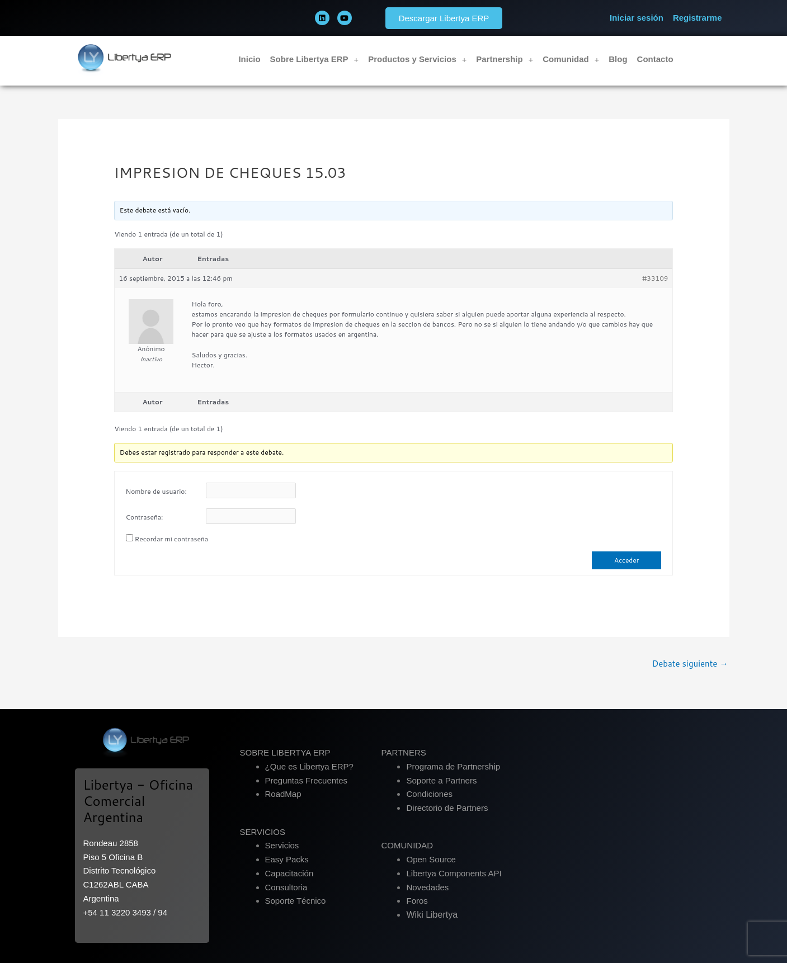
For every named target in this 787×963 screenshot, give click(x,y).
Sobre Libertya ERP (314, 59)
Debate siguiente (690, 663)
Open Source (430, 859)
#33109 (655, 278)
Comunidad (571, 59)
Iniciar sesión (636, 17)
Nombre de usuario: (156, 491)
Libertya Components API (453, 873)
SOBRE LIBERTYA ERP (285, 752)
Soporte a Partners (441, 780)
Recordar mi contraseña (171, 539)
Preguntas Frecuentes (306, 780)
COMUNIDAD (407, 845)
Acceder (626, 560)
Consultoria (286, 887)
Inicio (249, 59)
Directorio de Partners (447, 808)
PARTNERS (403, 752)
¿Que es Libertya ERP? (309, 766)
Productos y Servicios (417, 59)
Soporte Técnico (295, 900)
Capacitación (289, 873)
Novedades (427, 887)
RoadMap (283, 794)
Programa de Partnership (453, 766)
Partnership (504, 59)
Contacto (655, 59)
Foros (416, 900)
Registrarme (697, 17)
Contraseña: (144, 517)
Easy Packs (287, 859)
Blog (618, 59)
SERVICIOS (262, 832)
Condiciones (429, 794)
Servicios (282, 845)
